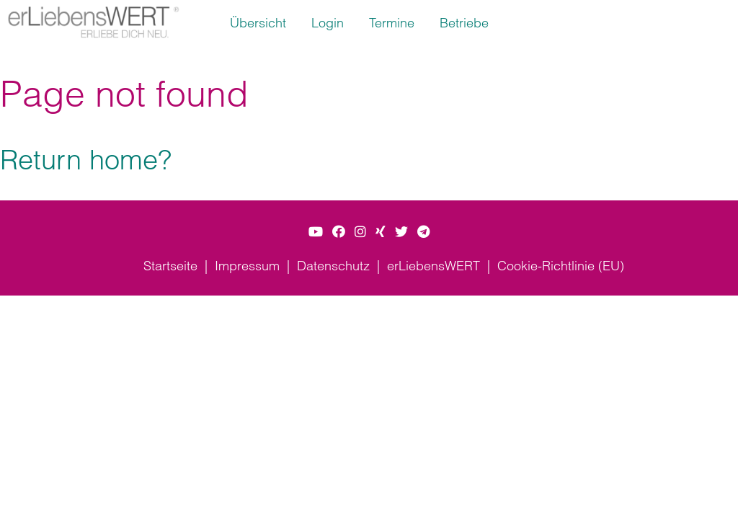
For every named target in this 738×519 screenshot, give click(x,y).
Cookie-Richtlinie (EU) (560, 265)
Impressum (247, 265)
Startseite (170, 265)
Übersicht (258, 22)
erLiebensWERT (433, 265)
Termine (391, 22)
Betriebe (464, 22)
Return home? (86, 160)
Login (327, 22)
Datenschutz (333, 265)
